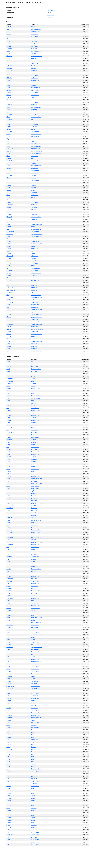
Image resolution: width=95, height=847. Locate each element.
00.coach (9, 341)
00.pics (8, 251)
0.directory (9, 588)
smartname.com (35, 61)
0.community (10, 652)
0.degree (9, 703)
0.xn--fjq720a (10, 627)
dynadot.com (34, 498)
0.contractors (10, 378)
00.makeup (9, 104)
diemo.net (33, 495)
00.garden (9, 139)
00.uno (8, 178)
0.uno (8, 654)
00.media (9, 126)
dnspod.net (34, 109)
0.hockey (9, 417)
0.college (9, 737)
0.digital (9, 591)
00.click (9, 41)
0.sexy (8, 520)
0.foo (8, 844)
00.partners (9, 229)
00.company (10, 119)
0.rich (8, 837)
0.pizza (8, 561)
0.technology (10, 544)
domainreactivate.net (36, 151)
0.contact (9, 793)
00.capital (9, 217)
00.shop (9, 329)
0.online (9, 754)
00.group (9, 146)
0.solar (8, 666)
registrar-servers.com (36, 56)
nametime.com (35, 515)
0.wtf (8, 447)
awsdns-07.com (35, 136)
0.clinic (8, 693)
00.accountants (51, 10)
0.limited (9, 800)
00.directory (10, 204)
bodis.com (34, 41)
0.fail (8, 398)
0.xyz (8, 583)
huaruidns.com (35, 834)
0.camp (8, 364)
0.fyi (8, 403)
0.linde (8, 459)
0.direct (8, 791)
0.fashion (9, 456)
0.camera (9, 813)
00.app (8, 163)
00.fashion (9, 102)
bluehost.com (34, 366)
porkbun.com (34, 78)
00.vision (9, 331)
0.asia (8, 486)
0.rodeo (8, 498)
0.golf (8, 515)
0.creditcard (10, 381)
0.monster (9, 749)
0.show (8, 522)
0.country (9, 644)
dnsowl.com (34, 285)
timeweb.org (34, 778)
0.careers (9, 608)
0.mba (8, 469)
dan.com (33, 85)
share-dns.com (35, 832)
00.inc (8, 304)
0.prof (8, 664)
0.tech (8, 727)
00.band (9, 26)
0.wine (8, 442)
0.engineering (10, 647)
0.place (8, 825)
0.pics (8, 488)
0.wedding (9, 439)
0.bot (8, 783)
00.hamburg (10, 148)
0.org (8, 483)
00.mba (9, 109)
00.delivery (9, 48)
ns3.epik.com (50, 15)
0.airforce (9, 683)
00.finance (9, 73)
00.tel (8, 173)
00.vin (8, 236)
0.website (9, 764)
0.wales (9, 437)
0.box (8, 705)
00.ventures (10, 183)
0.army (8, 695)
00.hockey (9, 326)
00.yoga (9, 202)
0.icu (8, 481)
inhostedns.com (35, 280)
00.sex (8, 153)
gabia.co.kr (34, 26)
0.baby (8, 730)
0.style (8, 613)
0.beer (8, 466)
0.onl (8, 778)
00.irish (8, 80)
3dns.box (33, 705)
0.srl (8, 554)
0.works (9, 642)
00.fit (8, 75)
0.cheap (9, 374)
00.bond (9, 63)
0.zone (8, 593)
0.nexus (9, 786)
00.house (9, 209)
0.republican (10, 688)
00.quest (9, 151)
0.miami (9, 566)
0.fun (8, 742)
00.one (8, 200)
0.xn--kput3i (10, 834)
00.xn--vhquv (10, 239)
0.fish (8, 637)
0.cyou (8, 386)
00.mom (9, 248)
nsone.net (33, 376)
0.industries (10, 537)
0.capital (9, 569)
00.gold (8, 141)
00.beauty (9, 65)
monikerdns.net (35, 556)
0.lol (8, 464)
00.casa (9, 34)
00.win (8, 87)
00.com (8, 117)
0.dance (9, 815)
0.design (9, 415)
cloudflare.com (35, 43)
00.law (8, 156)
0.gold (8, 513)
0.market (9, 803)
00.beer (8, 107)
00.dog (8, 261)
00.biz (8, 39)
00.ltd (8, 295)
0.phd (8, 659)
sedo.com (33, 505)
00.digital (9, 263)
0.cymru (9, 383)
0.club (8, 422)
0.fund (8, 617)
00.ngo (8, 309)
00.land (8, 265)
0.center (9, 388)
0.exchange (10, 395)
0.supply (9, 817)
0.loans (8, 461)
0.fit (8, 430)
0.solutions (9, 530)
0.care (8, 371)
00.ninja (9, 336)
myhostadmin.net (35, 87)
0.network (9, 471)
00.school (9, 161)
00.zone (9, 207)
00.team (9, 170)
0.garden (9, 605)
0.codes (9, 449)
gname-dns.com (35, 46)
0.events (9, 393)
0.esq (8, 661)
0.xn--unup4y (10, 578)
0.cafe (8, 632)
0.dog (8, 493)
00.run (8, 268)
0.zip (8, 656)
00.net (8, 112)
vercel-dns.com (35, 425)
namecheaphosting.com (37, 339)
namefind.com (35, 131)
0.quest (8, 761)
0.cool (8, 400)
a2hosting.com (35, 173)
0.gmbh (9, 713)
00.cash (9, 346)
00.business (10, 131)
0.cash (8, 369)
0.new (8, 649)
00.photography (11, 290)
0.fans (8, 725)
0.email (8, 391)
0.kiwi (8, 600)
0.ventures (9, 556)
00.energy (9, 56)
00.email (9, 243)
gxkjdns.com (34, 256)
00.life (8, 134)
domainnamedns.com (37, 329)
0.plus (8, 564)
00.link (8, 300)
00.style (9, 214)
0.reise (8, 634)
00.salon (9, 226)
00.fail (8, 58)
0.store (8, 722)
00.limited (9, 351)
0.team (8, 542)
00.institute (9, 168)
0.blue (8, 788)
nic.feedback (34, 302)
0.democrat (9, 678)
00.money (9, 219)
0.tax (8, 574)
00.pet (8, 197)
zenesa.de (33, 383)
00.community (10, 246)
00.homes (9, 70)
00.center (9, 51)
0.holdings (9, 774)
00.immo (9, 317)
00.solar (9, 158)
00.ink (8, 165)
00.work (9, 92)
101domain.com (35, 783)
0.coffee (9, 452)
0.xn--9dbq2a (10, 508)
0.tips (8, 547)
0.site (8, 756)
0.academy (9, 715)
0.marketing (10, 532)
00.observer (10, 339)
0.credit (8, 620)
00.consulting (10, 231)
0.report (9, 681)
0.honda (9, 698)
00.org (8, 122)
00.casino (9, 270)
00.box (8, 285)
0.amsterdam (10, 505)
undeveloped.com (35, 437)
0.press (8, 759)
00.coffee (9, 334)
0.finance (9, 425)
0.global (9, 405)
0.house (9, 827)
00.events (9, 278)
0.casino (9, 708)
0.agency (9, 576)
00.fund (9, 314)
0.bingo (8, 832)
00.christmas (10, 324)
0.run (8, 500)
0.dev (8, 503)
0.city (8, 474)
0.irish (8, 435)
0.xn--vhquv (10, 581)
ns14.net (33, 361)
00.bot (8, 343)
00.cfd (8, 312)
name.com (34, 207)
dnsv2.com (34, 500)
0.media (9, 798)
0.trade (8, 549)
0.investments (10, 432)
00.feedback (10, 302)
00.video (9, 185)
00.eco (8, 53)
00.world (9, 97)
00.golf (8, 143)
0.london (9, 744)
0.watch (9, 810)
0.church (9, 420)
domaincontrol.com (36, 29)
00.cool (8, 61)
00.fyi (8, 222)
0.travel (8, 552)
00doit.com (34, 126)
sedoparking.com (35, 31)
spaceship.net (34, 63)
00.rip (8, 319)
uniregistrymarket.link (36, 483)
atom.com (33, 114)
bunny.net (33, 493)
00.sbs (8, 195)
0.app (8, 534)
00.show (9, 275)
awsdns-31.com (35, 408)
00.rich (8, 348)
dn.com (33, 386)
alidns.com (34, 141)
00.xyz (8, 224)
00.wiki (8, 85)
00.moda (9, 180)
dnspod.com (34, 112)
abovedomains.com (36, 474)
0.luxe (8, 491)
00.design (9, 68)
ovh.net (33, 246)
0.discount (9, 676)
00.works (9, 95)
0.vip (8, 559)
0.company (9, 476)
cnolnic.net (34, 97)
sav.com (33, 190)
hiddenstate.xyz (35, 241)
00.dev (8, 136)
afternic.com (34, 34)
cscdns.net (34, 459)
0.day (8, 408)
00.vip (8, 187)
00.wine (9, 90)
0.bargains (9, 603)
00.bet (8, 29)
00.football (9, 78)
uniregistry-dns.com (36, 464)
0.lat (8, 739)
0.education (10, 625)
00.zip (8, 322)
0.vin (8, 769)
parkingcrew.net (35, 486)
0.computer (9, 781)
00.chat (8, 36)
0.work (8, 444)
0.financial (9, 427)
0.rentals (9, 691)
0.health (9, 410)
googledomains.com (36, 73)
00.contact (9, 43)
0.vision (9, 720)
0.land (8, 478)
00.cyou (9, 46)
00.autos (9, 31)
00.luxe (8, 124)
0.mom (8, 752)
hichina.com (34, 185)
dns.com (33, 39)
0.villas (8, 639)
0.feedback (9, 771)
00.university (10, 175)
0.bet (8, 674)
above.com (34, 48)
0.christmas (10, 734)
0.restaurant (10, 615)
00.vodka (9, 83)
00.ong (8, 307)
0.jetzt (8, 839)
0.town (8, 669)
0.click (8, 830)
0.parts (8, 795)
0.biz (8, 376)
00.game (9, 273)
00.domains (10, 287)
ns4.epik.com (50, 17)
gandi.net (33, 53)
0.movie (9, 805)
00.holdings (10, 297)
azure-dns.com (35, 58)
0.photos (9, 842)
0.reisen (9, 610)
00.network (9, 114)
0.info (8, 539)
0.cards (8, 571)
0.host (8, 747)
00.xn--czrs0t (10, 256)
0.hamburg (9, 517)
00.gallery (9, 280)
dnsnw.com (34, 510)
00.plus (8, 192)
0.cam (8, 732)
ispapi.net (33, 405)
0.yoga (8, 586)
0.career (9, 366)
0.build (8, 766)
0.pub (8, 776)
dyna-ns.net (34, 219)
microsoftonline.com (36, 622)
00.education (10, 234)
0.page (8, 527)
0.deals (8, 595)
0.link (8, 710)
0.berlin (8, 361)
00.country (9, 241)
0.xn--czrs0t (10, 510)
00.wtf (8, 100)
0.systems (9, 717)
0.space (9, 671)
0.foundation (10, 598)
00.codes (9, 258)
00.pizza (9, 190)
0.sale (8, 808)
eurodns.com (34, 336)
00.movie (9, 129)
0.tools (8, 622)
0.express (9, 822)
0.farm (8, 454)
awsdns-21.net (35, 698)
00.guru (9, 282)
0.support (9, 820)
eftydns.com (34, 124)
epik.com (33, 83)
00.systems (10, 292)
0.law (8, 525)
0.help (8, 413)
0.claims (9, 700)
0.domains (9, 495)
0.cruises (9, 630)
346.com (33, 187)
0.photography (10, 686)
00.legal (9, 253)
